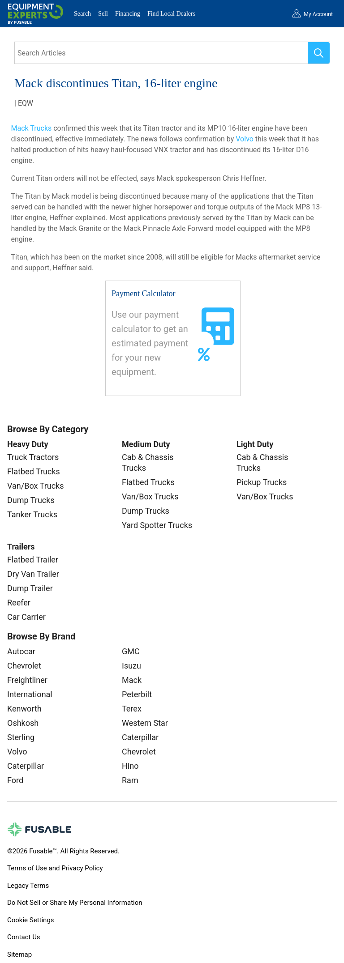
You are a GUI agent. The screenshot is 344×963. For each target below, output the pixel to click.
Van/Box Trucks (35, 485)
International (29, 694)
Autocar (21, 651)
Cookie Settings (30, 920)
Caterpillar (25, 766)
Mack (132, 680)
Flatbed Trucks (33, 471)
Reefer (18, 602)
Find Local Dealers (171, 13)
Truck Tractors (33, 457)
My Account (318, 14)
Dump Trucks (31, 500)
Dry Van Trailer (33, 574)
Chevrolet (24, 665)
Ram (130, 780)
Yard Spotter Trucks (157, 525)
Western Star (145, 723)
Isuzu (131, 665)
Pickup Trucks (261, 482)
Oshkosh (23, 723)
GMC (131, 651)
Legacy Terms (28, 886)
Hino (130, 766)
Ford (15, 780)
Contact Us (23, 937)
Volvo (245, 139)
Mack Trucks (31, 128)
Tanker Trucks (32, 514)
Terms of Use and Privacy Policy (55, 868)
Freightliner (27, 680)
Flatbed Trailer (32, 559)
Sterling (20, 737)
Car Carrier (26, 617)
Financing (127, 13)
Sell (103, 13)
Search (82, 13)
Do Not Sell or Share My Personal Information (74, 903)
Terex (132, 708)
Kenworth (24, 708)
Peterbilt (137, 694)
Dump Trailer (30, 588)
